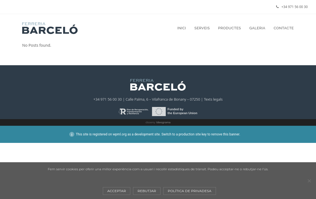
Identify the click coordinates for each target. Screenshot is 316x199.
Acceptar (116, 191)
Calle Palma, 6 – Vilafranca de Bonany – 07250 (163, 99)
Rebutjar (146, 191)
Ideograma (163, 122)
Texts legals (213, 99)
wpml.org (120, 134)
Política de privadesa (189, 191)
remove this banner (225, 134)
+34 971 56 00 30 (294, 6)
